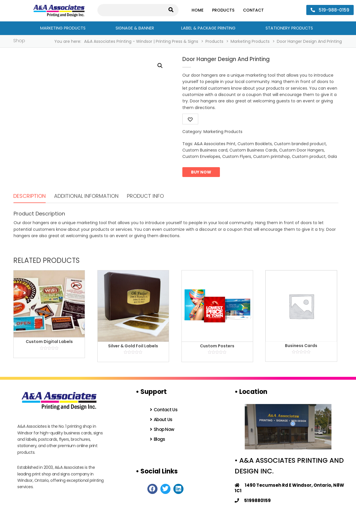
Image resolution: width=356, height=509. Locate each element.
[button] (160, 65)
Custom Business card (204, 150)
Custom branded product (300, 144)
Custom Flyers (236, 156)
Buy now (201, 172)
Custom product (309, 156)
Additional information (86, 196)
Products (223, 10)
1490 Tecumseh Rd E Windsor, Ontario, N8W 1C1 (289, 488)
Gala (332, 156)
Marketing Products (63, 28)
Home (197, 10)
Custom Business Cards (253, 150)
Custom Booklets (255, 144)
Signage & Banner (135, 28)
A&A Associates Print (215, 144)
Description (29, 196)
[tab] (29, 196)
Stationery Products (289, 28)
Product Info (145, 196)
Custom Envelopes (201, 156)
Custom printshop (271, 156)
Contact (253, 10)
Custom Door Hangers (301, 150)
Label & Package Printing (208, 28)
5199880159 (253, 500)
